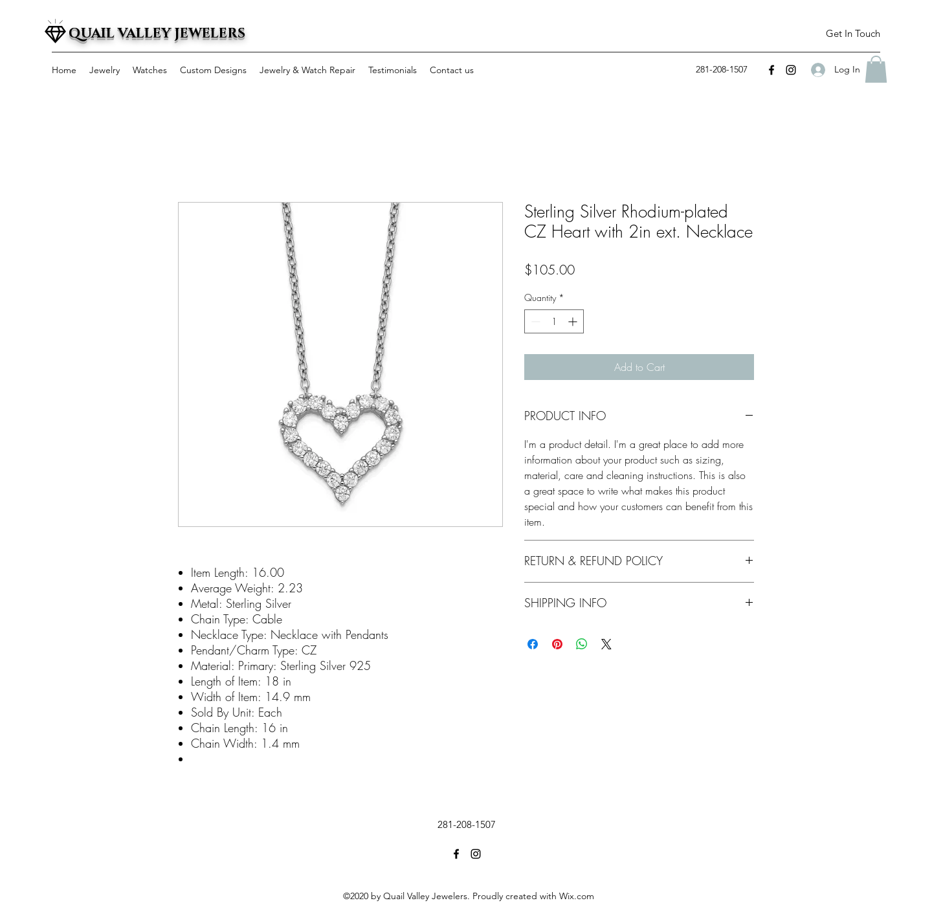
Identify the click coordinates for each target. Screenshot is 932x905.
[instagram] (790, 69)
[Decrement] (534, 321)
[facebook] (771, 69)
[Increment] (574, 321)
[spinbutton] (554, 321)
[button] (852, 34)
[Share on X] (606, 644)
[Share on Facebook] (532, 644)
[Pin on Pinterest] (557, 644)
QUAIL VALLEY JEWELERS (157, 34)
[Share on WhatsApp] (582, 644)
